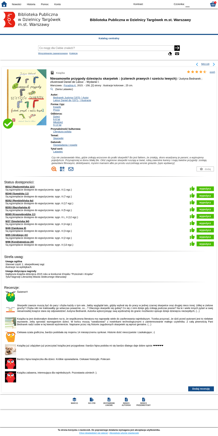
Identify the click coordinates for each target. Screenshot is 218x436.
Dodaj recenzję (201, 388)
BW (154, 3)
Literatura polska (62, 131)
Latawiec (58, 151)
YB (161, 3)
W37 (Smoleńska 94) (17, 221)
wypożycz (205, 188)
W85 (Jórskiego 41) (16, 235)
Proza (56, 110)
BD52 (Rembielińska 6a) (19, 200)
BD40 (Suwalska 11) (17, 193)
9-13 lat (57, 125)
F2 (201, 3)
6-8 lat (56, 119)
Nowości (16, 4)
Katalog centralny (109, 38)
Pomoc (45, 4)
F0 (187, 3)
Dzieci (56, 116)
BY (168, 3)
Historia (31, 4)
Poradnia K (70, 85)
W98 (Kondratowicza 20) (19, 242)
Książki (57, 107)
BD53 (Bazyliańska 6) (17, 207)
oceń (212, 72)
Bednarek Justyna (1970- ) (71, 97)
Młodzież (58, 122)
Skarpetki (58, 138)
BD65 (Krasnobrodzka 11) (20, 214)
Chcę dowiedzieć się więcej (93, 433)
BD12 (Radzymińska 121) (20, 186)
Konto (57, 4)
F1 (193, 3)
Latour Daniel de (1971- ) (72, 100)
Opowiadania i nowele (65, 145)
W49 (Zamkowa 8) (15, 228)
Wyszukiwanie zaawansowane (53, 53)
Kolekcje (73, 53)
